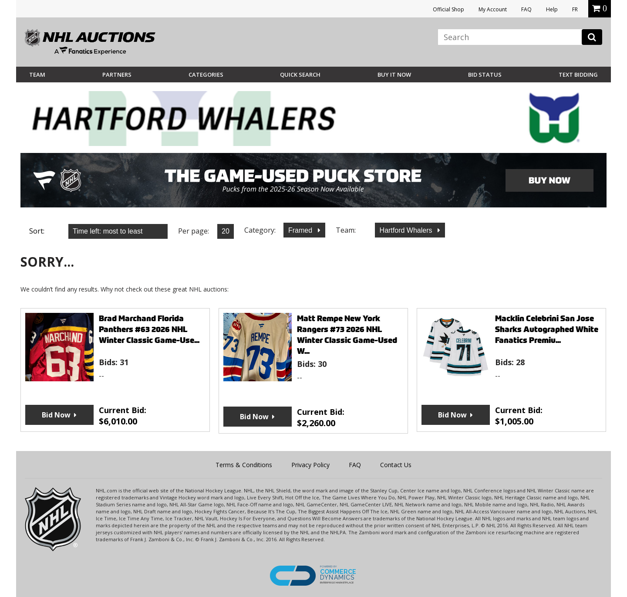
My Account (493, 9)
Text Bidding (578, 74)
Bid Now (56, 415)
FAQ (526, 9)
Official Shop (448, 9)
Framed (301, 230)
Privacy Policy (310, 465)
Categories (206, 74)
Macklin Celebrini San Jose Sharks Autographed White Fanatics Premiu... (546, 329)
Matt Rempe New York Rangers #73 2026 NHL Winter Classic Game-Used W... (347, 334)
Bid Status (485, 74)
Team (37, 74)
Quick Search (300, 74)
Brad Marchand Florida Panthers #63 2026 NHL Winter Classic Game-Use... (149, 329)
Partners (116, 74)
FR (575, 9)
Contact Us (395, 465)
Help (552, 9)
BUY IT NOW (394, 74)
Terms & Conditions (244, 465)
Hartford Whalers (407, 230)
